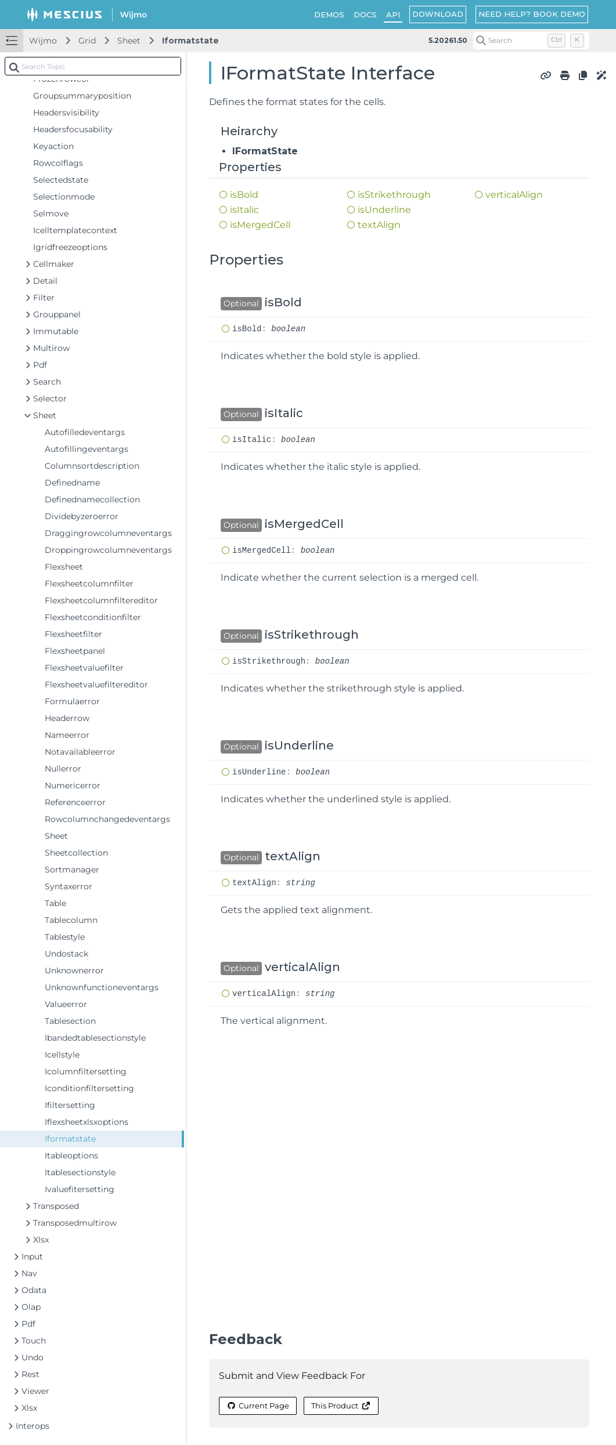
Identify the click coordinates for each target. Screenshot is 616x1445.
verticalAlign (514, 194)
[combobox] (93, 66)
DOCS (365, 14)
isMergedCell (260, 224)
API (393, 14)
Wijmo (43, 40)
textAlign (379, 224)
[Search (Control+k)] (531, 40)
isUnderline (384, 209)
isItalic (244, 209)
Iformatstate (190, 40)
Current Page (257, 1405)
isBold (244, 194)
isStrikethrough (394, 194)
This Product (340, 1405)
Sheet (129, 40)
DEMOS (329, 14)
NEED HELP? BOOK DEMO (531, 14)
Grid (87, 40)
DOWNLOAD (437, 14)
